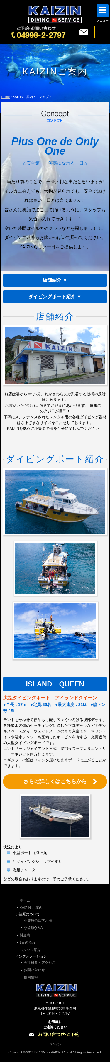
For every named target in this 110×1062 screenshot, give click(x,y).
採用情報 (31, 977)
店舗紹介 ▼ (55, 280)
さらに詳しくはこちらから (55, 781)
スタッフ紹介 (30, 950)
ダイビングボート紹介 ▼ (54, 296)
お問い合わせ (34, 970)
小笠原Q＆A (33, 928)
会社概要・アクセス (39, 963)
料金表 (25, 935)
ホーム (25, 900)
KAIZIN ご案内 (31, 908)
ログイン (55, 1044)
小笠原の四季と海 (38, 920)
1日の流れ (28, 942)
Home (5, 97)
